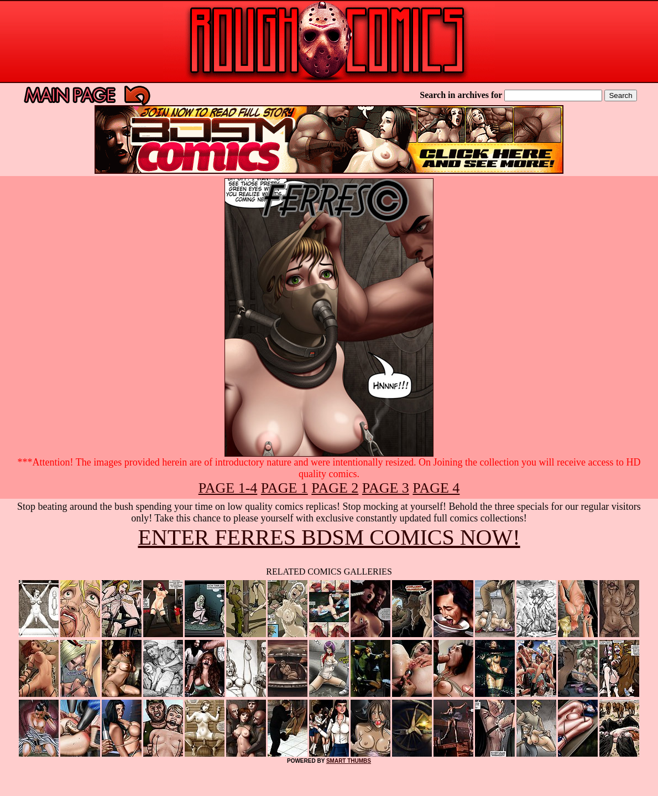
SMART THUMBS (348, 761)
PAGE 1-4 (228, 488)
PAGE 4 (435, 488)
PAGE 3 (385, 488)
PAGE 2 (334, 488)
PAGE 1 (284, 488)
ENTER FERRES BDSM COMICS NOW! (329, 537)
